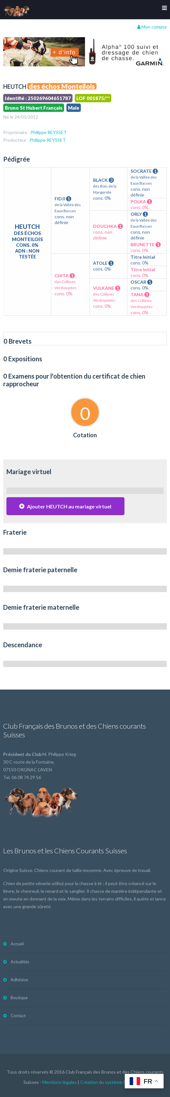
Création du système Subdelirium (113, 1082)
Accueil (17, 943)
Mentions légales (59, 1082)
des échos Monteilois (62, 86)
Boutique (19, 997)
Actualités (20, 961)
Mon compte (152, 26)
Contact (18, 1015)
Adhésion (19, 979)
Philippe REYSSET (48, 132)
